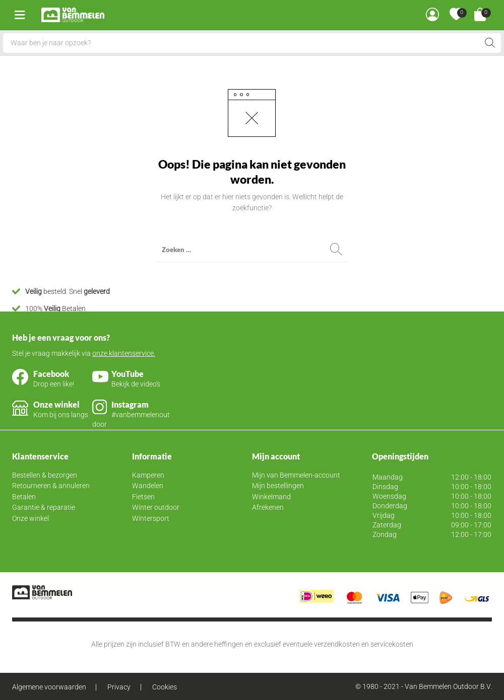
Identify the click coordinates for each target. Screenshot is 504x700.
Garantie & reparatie (43, 507)
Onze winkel (30, 518)
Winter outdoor (155, 507)
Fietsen (143, 497)
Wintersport (150, 518)
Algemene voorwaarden (49, 687)
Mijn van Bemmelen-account (296, 475)
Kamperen (148, 475)
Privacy (119, 687)
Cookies (164, 687)
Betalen (24, 497)
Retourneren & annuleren (51, 486)
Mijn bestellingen (278, 486)
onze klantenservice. (123, 353)
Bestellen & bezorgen (44, 475)
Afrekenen (268, 507)
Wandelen (147, 486)
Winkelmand (271, 497)
